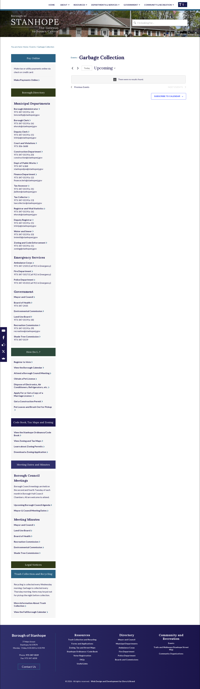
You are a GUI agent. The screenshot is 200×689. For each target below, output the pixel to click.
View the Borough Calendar (28, 367)
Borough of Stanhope (21, 23)
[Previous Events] (72, 68)
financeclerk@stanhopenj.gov (28, 180)
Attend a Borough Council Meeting (31, 373)
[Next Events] (78, 68)
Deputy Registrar (23, 219)
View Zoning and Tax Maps (27, 440)
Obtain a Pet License (24, 378)
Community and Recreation (171, 637)
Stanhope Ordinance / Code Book (82, 651)
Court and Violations (24, 143)
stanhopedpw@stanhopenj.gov (28, 169)
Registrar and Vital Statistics (28, 208)
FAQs (82, 660)
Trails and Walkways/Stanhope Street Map (171, 648)
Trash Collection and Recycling (82, 640)
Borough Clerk (21, 120)
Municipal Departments (127, 644)
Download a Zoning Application (30, 452)
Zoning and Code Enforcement (29, 242)
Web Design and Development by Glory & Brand (113, 679)
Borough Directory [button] (33, 92)
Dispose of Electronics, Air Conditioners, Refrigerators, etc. (31, 386)
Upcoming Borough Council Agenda (32, 505)
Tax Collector (21, 197)
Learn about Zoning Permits (28, 446)
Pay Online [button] (33, 58)
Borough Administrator (26, 109)
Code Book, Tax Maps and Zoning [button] (33, 422)
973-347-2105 (21, 266)
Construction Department (27, 151)
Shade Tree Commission (26, 336)
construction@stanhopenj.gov (28, 157)
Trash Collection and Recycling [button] (33, 574)
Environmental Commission (28, 311)
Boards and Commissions (126, 660)
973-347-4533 (21, 282)
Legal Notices (33, 564)
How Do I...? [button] (33, 352)
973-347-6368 (21, 166)
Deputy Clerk (21, 131)
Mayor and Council (23, 297)
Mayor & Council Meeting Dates (30, 510)
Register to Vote (22, 362)
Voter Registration (82, 656)
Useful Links (82, 664)
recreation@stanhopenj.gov (27, 331)
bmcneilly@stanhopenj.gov (27, 114)
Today (87, 68)
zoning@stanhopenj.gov (25, 248)
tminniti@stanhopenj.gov (26, 237)
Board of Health (22, 302)
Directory (126, 635)
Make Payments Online (26, 80)
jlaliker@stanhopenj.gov (25, 191)
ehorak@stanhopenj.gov (25, 126)
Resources (82, 635)
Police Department (23, 279)
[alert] (128, 79)
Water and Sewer (23, 231)
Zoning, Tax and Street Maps (82, 648)
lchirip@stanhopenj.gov (25, 137)
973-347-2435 (21, 305)
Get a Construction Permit (27, 401)
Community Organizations (171, 654)
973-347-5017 (21, 274)
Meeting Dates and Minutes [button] (33, 464)
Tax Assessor (21, 185)
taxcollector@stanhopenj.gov (28, 203)
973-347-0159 (21, 112)
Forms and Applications (82, 644)
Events (74, 57)
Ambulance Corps (23, 262)
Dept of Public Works (25, 163)
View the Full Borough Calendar (30, 612)
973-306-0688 (21, 146)
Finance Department (24, 174)
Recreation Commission (26, 325)
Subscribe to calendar (167, 97)
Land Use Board (22, 316)
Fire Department (22, 271)
